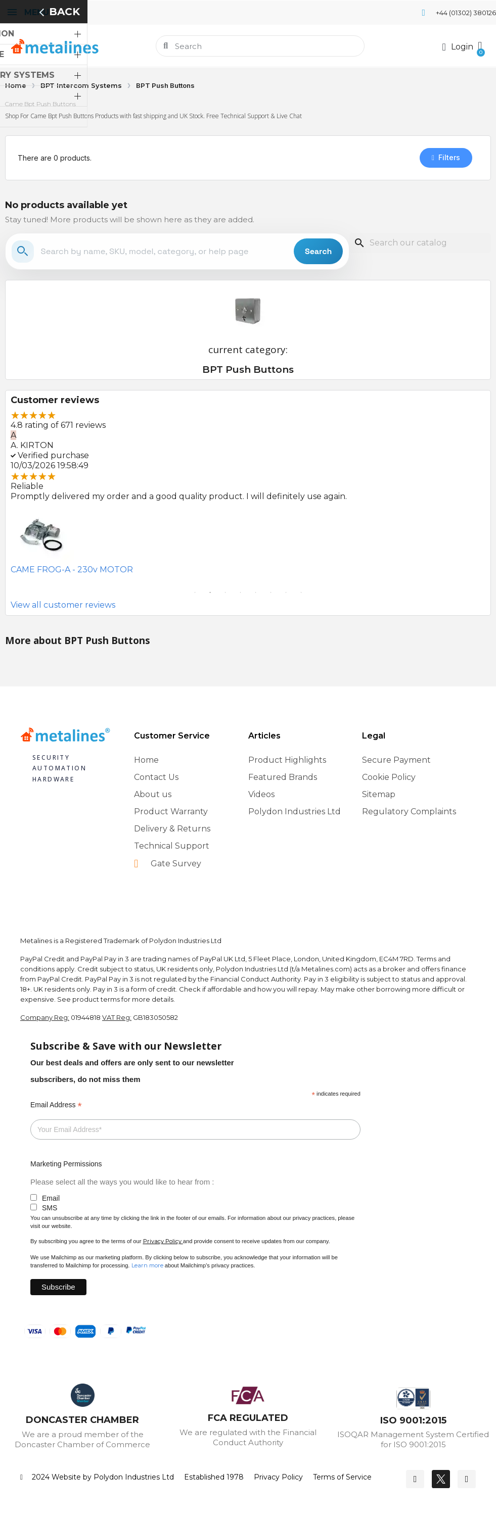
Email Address (56, 1105)
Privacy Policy (162, 1241)
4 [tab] (241, 592)
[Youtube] (467, 1479)
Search (318, 251)
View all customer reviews (63, 605)
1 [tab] (195, 592)
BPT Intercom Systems (81, 85)
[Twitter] (441, 1479)
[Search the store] (164, 251)
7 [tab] (286, 592)
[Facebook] (415, 1479)
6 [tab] (271, 592)
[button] (479, 46)
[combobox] (261, 46)
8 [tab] (301, 592)
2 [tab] (210, 592)
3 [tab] (225, 592)
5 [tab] (256, 592)
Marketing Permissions (66, 1164)
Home (15, 85)
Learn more (147, 1265)
